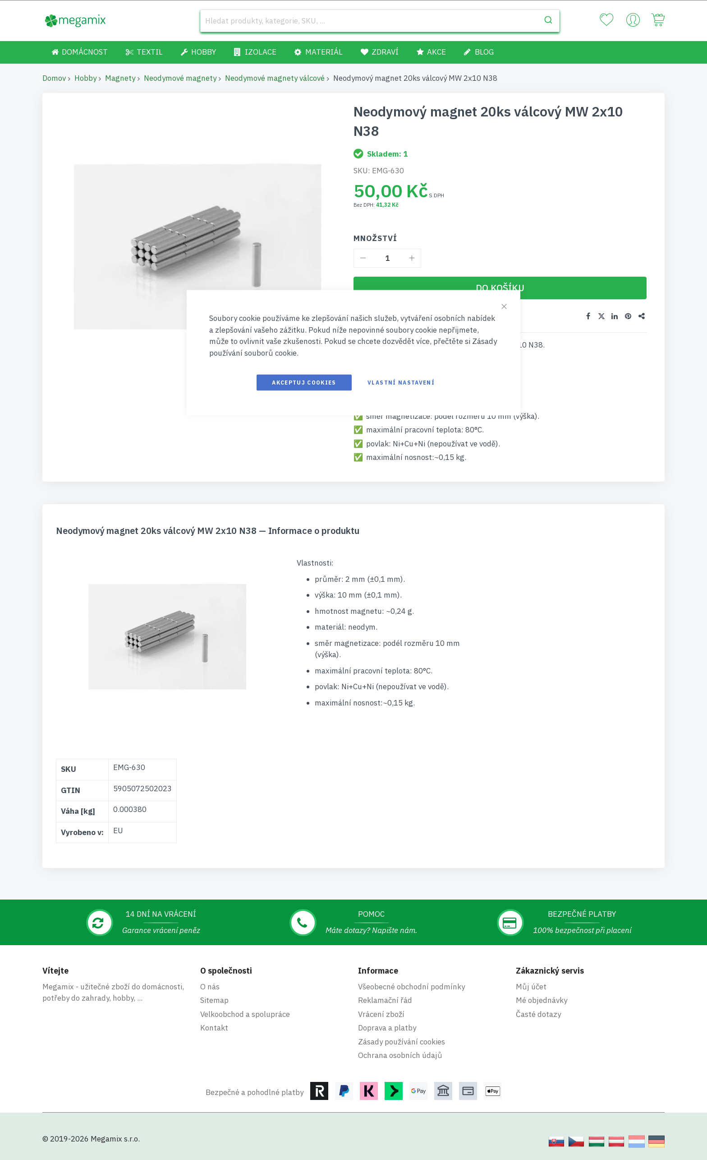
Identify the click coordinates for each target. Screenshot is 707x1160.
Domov (54, 78)
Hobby (85, 78)
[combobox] (380, 20)
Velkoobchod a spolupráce (245, 1014)
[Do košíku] (500, 288)
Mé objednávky (541, 1000)
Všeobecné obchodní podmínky (411, 987)
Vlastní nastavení (401, 382)
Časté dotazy (538, 1014)
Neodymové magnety (180, 78)
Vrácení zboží (381, 1014)
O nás (210, 987)
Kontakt (214, 1028)
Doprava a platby (387, 1028)
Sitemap (214, 1000)
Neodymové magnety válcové (275, 78)
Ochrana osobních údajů (400, 1055)
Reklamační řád (385, 1000)
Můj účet (531, 987)
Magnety (120, 78)
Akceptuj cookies (304, 382)
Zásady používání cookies (401, 1042)
